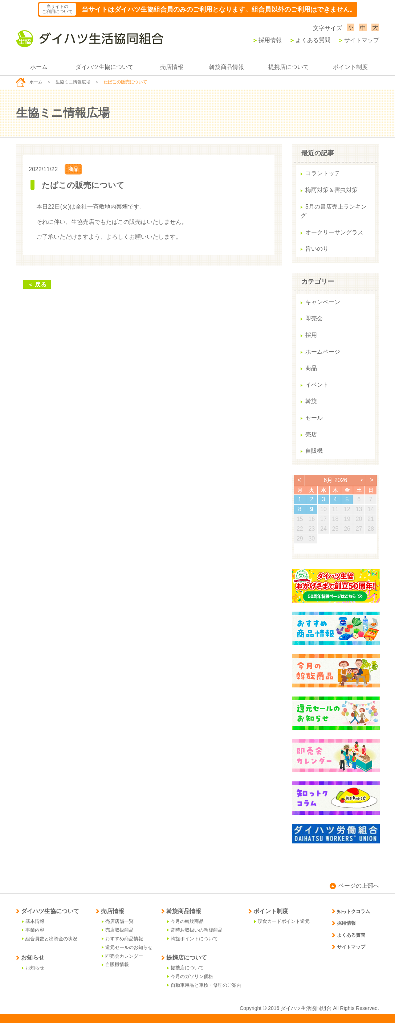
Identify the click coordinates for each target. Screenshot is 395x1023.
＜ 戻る (37, 285)
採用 (311, 335)
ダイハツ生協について (105, 67)
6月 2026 (335, 480)
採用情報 (267, 40)
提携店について (288, 67)
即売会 (314, 318)
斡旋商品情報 (226, 67)
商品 (73, 169)
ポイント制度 (350, 67)
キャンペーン (322, 302)
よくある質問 (310, 40)
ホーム (39, 67)
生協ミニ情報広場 (73, 82)
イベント (317, 385)
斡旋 (311, 401)
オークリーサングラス (334, 232)
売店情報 (171, 67)
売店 (311, 434)
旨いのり (317, 249)
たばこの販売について (83, 185)
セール (314, 418)
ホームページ (322, 352)
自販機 (314, 451)
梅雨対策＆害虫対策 (331, 190)
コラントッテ (322, 173)
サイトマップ (359, 40)
